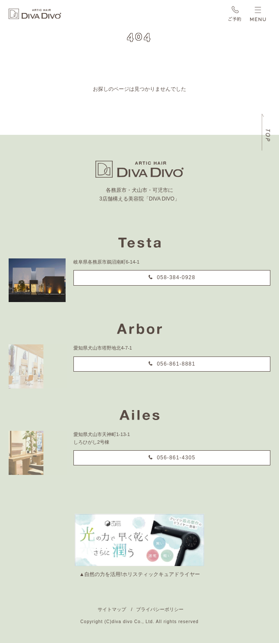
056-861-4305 (176, 458)
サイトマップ (112, 609)
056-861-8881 (176, 364)
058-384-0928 (176, 277)
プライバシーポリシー (160, 609)
